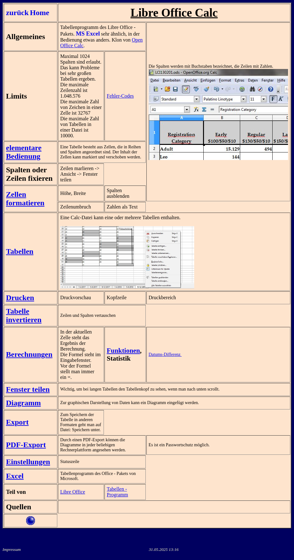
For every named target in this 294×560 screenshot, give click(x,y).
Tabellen (19, 251)
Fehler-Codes (120, 96)
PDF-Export (26, 445)
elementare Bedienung (24, 152)
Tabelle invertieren (24, 315)
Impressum (12, 549)
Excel (15, 476)
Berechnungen (29, 354)
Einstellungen (28, 462)
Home (39, 13)
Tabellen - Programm (117, 491)
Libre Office (72, 491)
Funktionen (123, 350)
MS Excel (88, 33)
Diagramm (23, 403)
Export (17, 422)
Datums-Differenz (165, 354)
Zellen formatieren (25, 198)
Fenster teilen (28, 389)
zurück (17, 13)
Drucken (20, 298)
